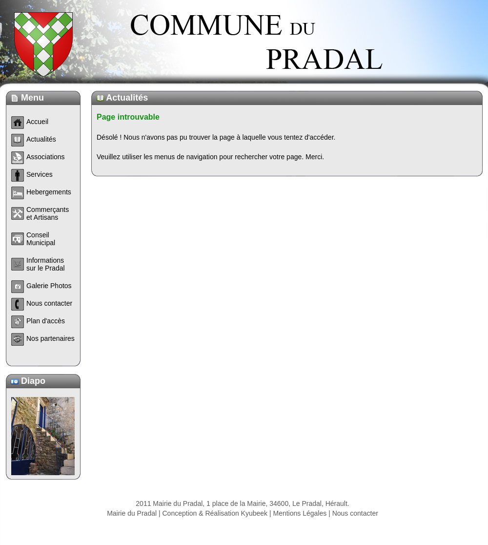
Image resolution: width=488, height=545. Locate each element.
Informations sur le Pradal (45, 264)
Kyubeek (254, 523)
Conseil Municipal (40, 239)
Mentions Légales (300, 523)
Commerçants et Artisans (47, 213)
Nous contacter (355, 523)
